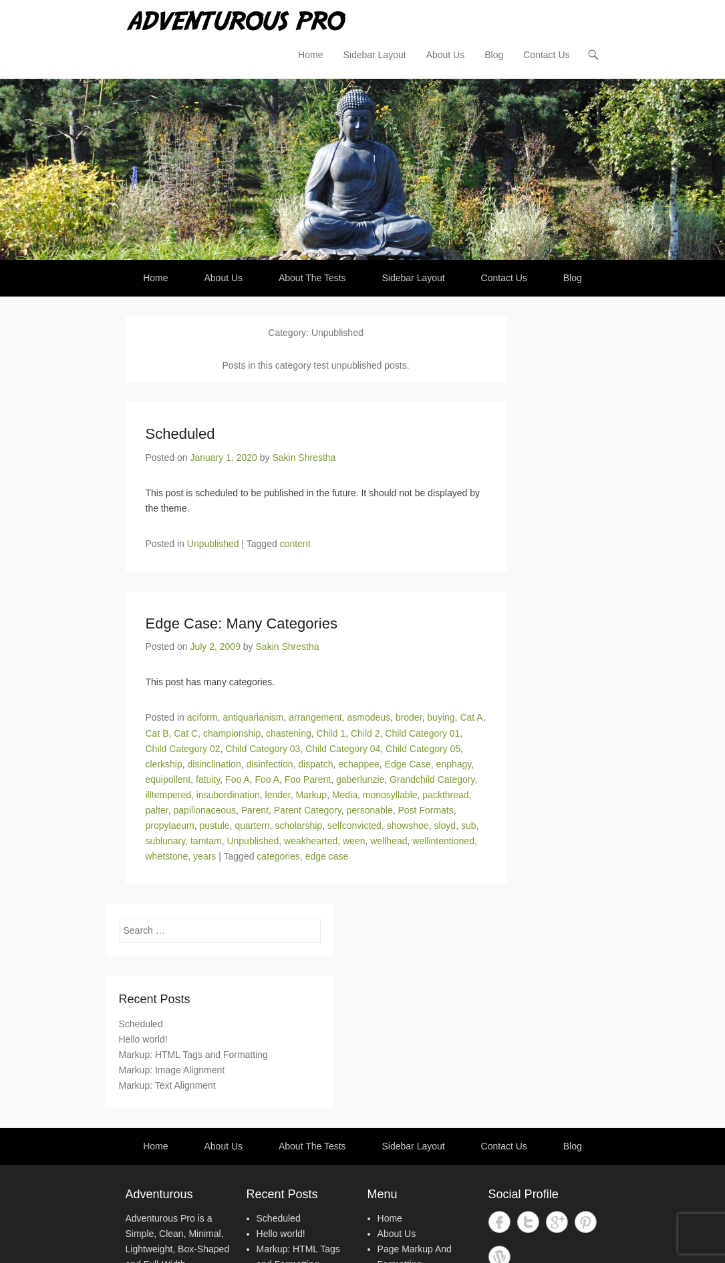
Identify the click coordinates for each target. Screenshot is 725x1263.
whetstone (167, 856)
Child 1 (331, 733)
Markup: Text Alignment (167, 1085)
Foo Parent (308, 779)
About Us (445, 54)
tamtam (206, 841)
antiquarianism (253, 717)
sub (468, 825)
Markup (311, 794)
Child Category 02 (183, 748)
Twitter (528, 1222)
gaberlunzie (360, 779)
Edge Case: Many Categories (241, 623)
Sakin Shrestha (303, 457)
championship (232, 733)
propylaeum (170, 825)
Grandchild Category (432, 779)
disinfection (269, 764)
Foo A (237, 779)
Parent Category (307, 810)
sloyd (445, 825)
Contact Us (546, 54)
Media (344, 794)
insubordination (228, 794)
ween (354, 841)
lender (278, 794)
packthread (445, 794)
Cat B (157, 733)
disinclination (214, 764)
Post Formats (426, 810)
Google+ (557, 1222)
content (295, 543)
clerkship (164, 764)
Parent (255, 810)
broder (409, 717)
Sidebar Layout (374, 54)
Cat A (471, 717)
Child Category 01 (422, 733)
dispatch (315, 764)
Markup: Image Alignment (172, 1070)
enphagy (454, 764)
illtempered (168, 794)
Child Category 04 (342, 748)
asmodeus (368, 717)
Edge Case (408, 764)
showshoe (408, 825)
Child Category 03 (262, 748)
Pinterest (586, 1222)
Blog (493, 54)
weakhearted (310, 841)
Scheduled (180, 433)
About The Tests (312, 278)
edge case (327, 856)
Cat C (186, 733)
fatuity (208, 779)
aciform (202, 717)
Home (310, 54)
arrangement (315, 717)
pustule (214, 825)
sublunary (166, 841)
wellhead (388, 841)
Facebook (499, 1222)
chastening (288, 733)
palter (157, 810)
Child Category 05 (423, 748)
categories (278, 856)
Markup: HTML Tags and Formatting (193, 1054)
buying (440, 717)
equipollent (168, 779)
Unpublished (213, 543)
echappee (359, 764)
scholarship (298, 825)
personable (369, 810)
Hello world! (143, 1039)
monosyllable (390, 794)
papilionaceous (205, 810)
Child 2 (365, 733)
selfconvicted (354, 825)
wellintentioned (443, 841)
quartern (252, 825)
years (204, 856)
